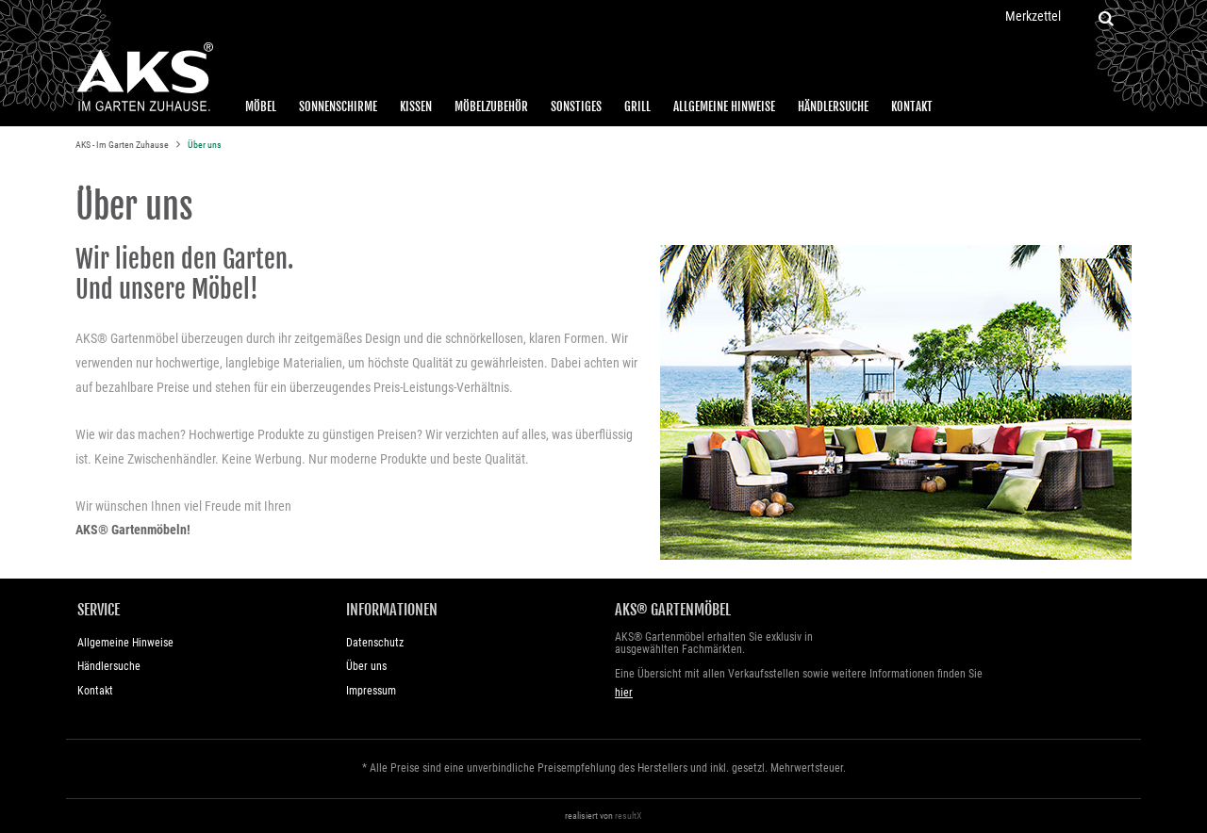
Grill (637, 106)
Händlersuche (833, 106)
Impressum (371, 690)
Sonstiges (576, 106)
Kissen (416, 106)
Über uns (205, 144)
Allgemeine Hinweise (724, 106)
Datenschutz (375, 642)
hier (624, 692)
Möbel (260, 106)
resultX (628, 815)
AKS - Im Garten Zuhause (123, 144)
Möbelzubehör (491, 106)
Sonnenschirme (338, 106)
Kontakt (912, 106)
